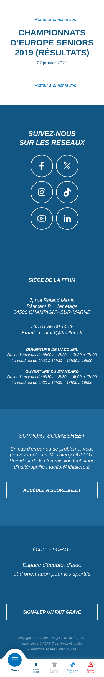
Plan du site (67, 649)
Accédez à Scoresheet (52, 490)
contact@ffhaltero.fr (61, 332)
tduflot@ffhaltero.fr (69, 467)
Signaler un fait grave (52, 612)
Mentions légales (42, 649)
